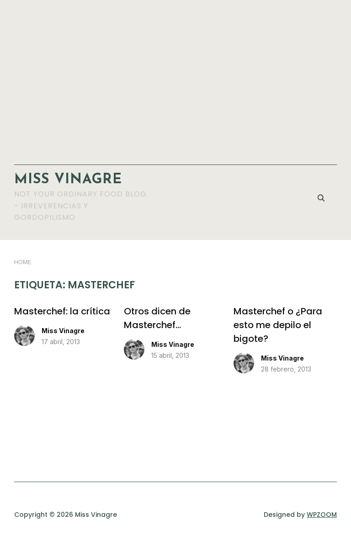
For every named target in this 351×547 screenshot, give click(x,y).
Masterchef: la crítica (62, 311)
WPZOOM (322, 514)
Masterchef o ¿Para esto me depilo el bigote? (278, 325)
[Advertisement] (175, 78)
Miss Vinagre (68, 180)
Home (22, 262)
